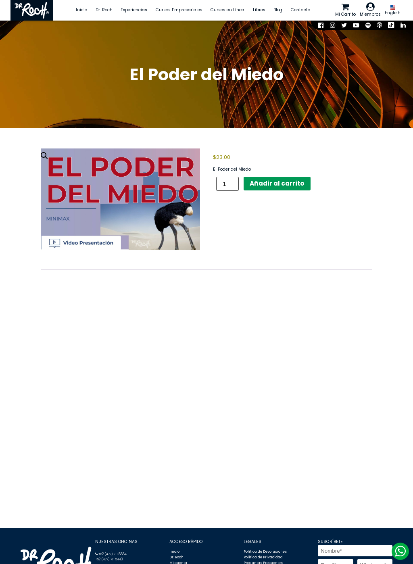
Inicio (81, 10)
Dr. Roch (104, 10)
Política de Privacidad (263, 557)
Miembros (370, 10)
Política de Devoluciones (265, 551)
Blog (277, 10)
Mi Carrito (345, 10)
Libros (259, 10)
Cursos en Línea (227, 10)
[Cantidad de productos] (227, 184)
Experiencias (134, 10)
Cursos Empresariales (179, 10)
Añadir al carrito (277, 183)
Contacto (300, 10)
